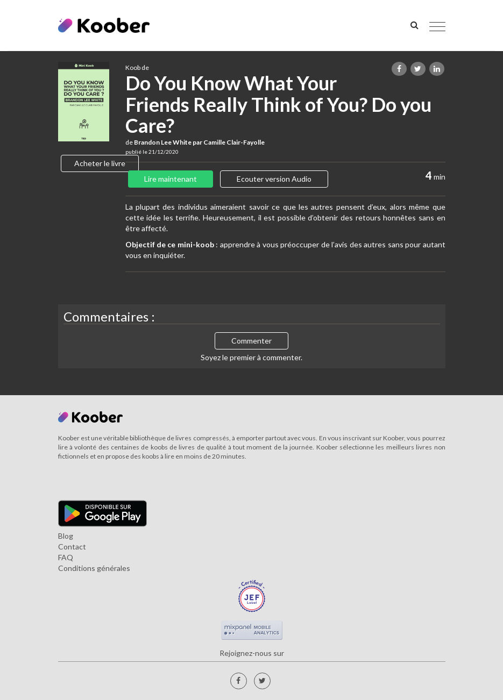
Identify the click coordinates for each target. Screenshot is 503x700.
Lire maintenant (170, 178)
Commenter (251, 340)
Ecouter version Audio (274, 178)
